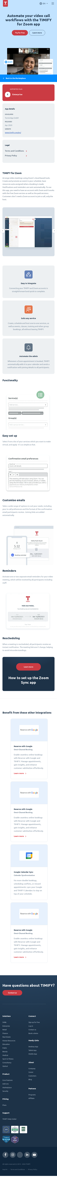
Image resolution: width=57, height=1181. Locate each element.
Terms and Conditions (14, 151)
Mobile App (32, 1054)
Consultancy (6, 1062)
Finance (5, 1033)
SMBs (4, 1022)
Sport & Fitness (7, 1059)
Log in (30, 1026)
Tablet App (32, 1050)
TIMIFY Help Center (9, 1119)
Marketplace (7, 1087)
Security (5, 1091)
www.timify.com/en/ (13, 133)
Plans (4, 1105)
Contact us (12, 993)
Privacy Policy (11, 155)
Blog (30, 1079)
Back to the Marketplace (14, 78)
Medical (5, 1055)
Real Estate (6, 1037)
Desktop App (33, 1046)
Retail (4, 1029)
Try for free (19, 33)
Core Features (7, 1080)
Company (31, 1068)
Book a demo (33, 1033)
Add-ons (5, 1084)
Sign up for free (34, 1022)
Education (6, 1044)
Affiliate (31, 1098)
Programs (32, 1095)
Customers (32, 1076)
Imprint (4, 1169)
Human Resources (8, 1040)
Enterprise (6, 1026)
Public (4, 1048)
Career (30, 1072)
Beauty (4, 1051)
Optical (5, 1066)
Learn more (37, 33)
